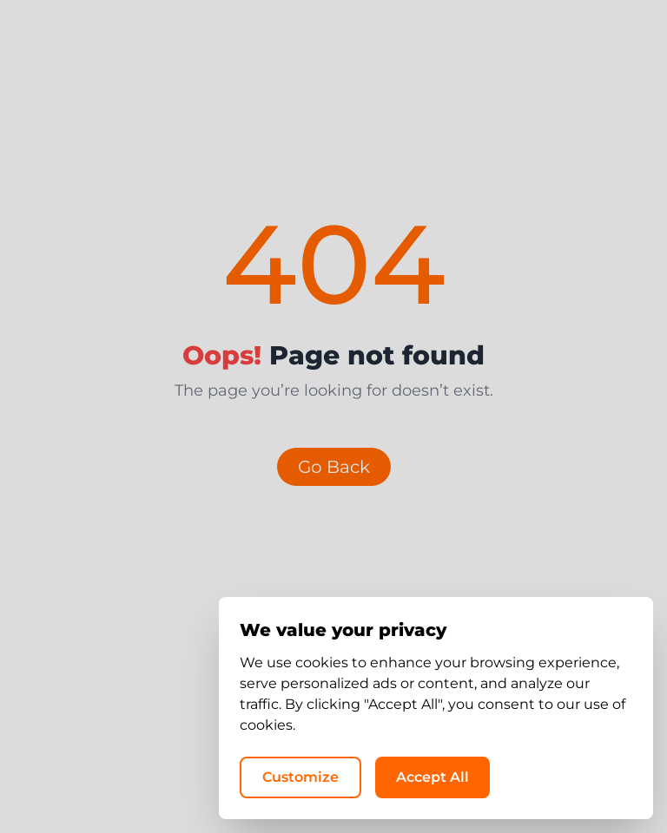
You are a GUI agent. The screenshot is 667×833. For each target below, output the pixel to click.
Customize (300, 777)
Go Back (334, 466)
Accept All (432, 777)
